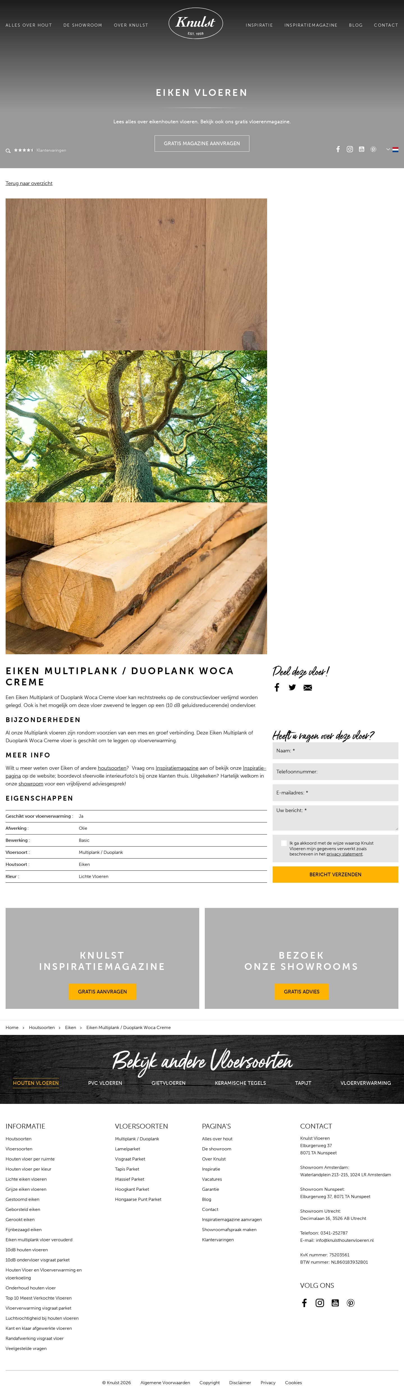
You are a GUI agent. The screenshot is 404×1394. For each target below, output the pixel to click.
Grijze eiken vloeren (26, 1189)
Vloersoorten (19, 1149)
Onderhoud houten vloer (31, 1288)
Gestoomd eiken (22, 1199)
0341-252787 (334, 1233)
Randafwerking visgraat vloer (35, 1338)
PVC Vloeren (105, 1083)
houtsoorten (112, 768)
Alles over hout (29, 25)
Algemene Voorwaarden (165, 1382)
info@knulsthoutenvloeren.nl (345, 1240)
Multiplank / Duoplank (137, 1138)
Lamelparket (127, 1149)
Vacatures (212, 1179)
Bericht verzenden (335, 872)
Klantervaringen (39, 150)
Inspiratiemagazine (311, 25)
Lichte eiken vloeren (26, 1179)
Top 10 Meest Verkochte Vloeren (39, 1298)
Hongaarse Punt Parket (138, 1199)
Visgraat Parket (130, 1159)
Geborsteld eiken (23, 1209)
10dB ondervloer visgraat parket (38, 1260)
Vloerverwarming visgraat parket (38, 1308)
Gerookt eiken (20, 1219)
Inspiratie (259, 25)
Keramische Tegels (240, 1083)
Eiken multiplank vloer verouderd (39, 1239)
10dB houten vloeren (27, 1249)
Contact (386, 25)
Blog (356, 25)
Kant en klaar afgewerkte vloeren (39, 1328)
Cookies (293, 1382)
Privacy (268, 1382)
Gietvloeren (169, 1083)
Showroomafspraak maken (229, 1229)
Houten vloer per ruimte (30, 1159)
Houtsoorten (42, 1027)
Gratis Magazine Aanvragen (202, 141)
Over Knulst (131, 25)
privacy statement (344, 854)
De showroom (83, 25)
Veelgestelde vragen (26, 1348)
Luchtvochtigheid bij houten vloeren (42, 1318)
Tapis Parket (127, 1169)
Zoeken (8, 151)
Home (12, 1027)
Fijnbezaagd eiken (24, 1229)
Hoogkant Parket (132, 1189)
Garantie (210, 1189)
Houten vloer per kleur (28, 1169)
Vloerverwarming (366, 1083)
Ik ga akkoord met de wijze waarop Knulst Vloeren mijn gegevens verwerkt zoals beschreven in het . (327, 848)
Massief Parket (129, 1179)
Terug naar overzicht (29, 183)
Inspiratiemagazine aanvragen (232, 1219)
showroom (31, 784)
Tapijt (303, 1083)
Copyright (209, 1382)
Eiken (70, 1027)
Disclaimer (240, 1382)
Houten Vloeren (36, 1083)
